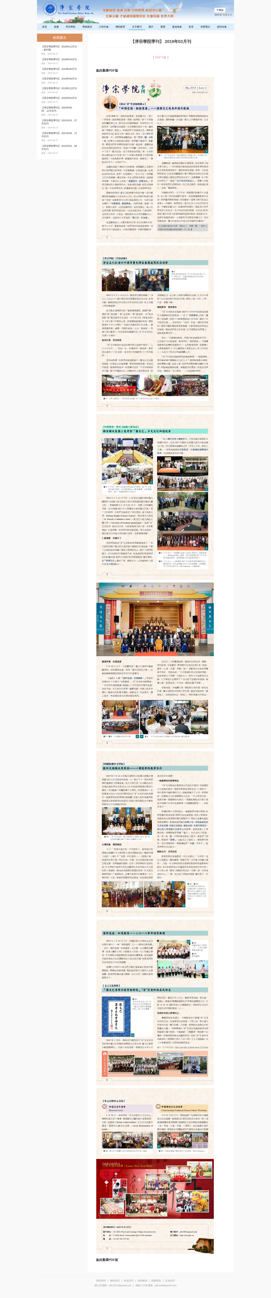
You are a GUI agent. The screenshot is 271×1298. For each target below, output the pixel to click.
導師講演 (88, 26)
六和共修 (104, 26)
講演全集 (222, 26)
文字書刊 (138, 26)
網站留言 (115, 1280)
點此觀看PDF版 (107, 70)
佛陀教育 (120, 26)
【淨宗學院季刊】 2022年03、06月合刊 (59, 147)
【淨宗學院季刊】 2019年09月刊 (59, 78)
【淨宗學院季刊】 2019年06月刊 (59, 69)
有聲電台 (205, 26)
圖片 (151, 26)
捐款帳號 (142, 1280)
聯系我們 (101, 1280)
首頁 (44, 26)
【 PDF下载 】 (161, 57)
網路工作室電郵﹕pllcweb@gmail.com (156, 1285)
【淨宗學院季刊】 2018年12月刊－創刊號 (59, 48)
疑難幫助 (156, 1280)
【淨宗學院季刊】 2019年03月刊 (59, 59)
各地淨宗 (128, 1280)
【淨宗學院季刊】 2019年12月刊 (59, 88)
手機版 (220, 10)
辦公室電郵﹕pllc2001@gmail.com (113, 1285)
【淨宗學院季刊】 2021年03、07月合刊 (59, 122)
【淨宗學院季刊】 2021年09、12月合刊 (59, 135)
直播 (56, 26)
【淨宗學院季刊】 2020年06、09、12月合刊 (57, 109)
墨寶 (162, 26)
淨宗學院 (70, 26)
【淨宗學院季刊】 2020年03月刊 (59, 98)
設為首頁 (170, 1280)
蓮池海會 (177, 26)
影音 (193, 26)
